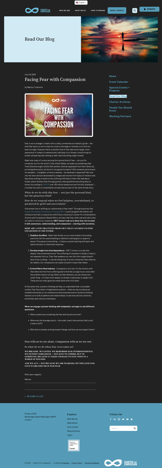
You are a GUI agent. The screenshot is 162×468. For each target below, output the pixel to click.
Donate (149, 9)
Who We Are (64, 10)
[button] (81, 2)
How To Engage (98, 10)
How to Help (72, 427)
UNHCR (46, 185)
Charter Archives (119, 101)
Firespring (65, 463)
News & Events (73, 431)
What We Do (80, 10)
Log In (69, 435)
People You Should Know (120, 109)
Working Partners (120, 116)
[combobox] (121, 428)
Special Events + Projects (119, 89)
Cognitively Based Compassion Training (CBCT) (45, 212)
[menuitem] (65, 10)
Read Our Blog (118, 96)
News (112, 76)
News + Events (117, 10)
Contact (28, 420)
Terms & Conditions (92, 463)
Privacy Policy (77, 463)
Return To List (35, 396)
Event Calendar (118, 81)
